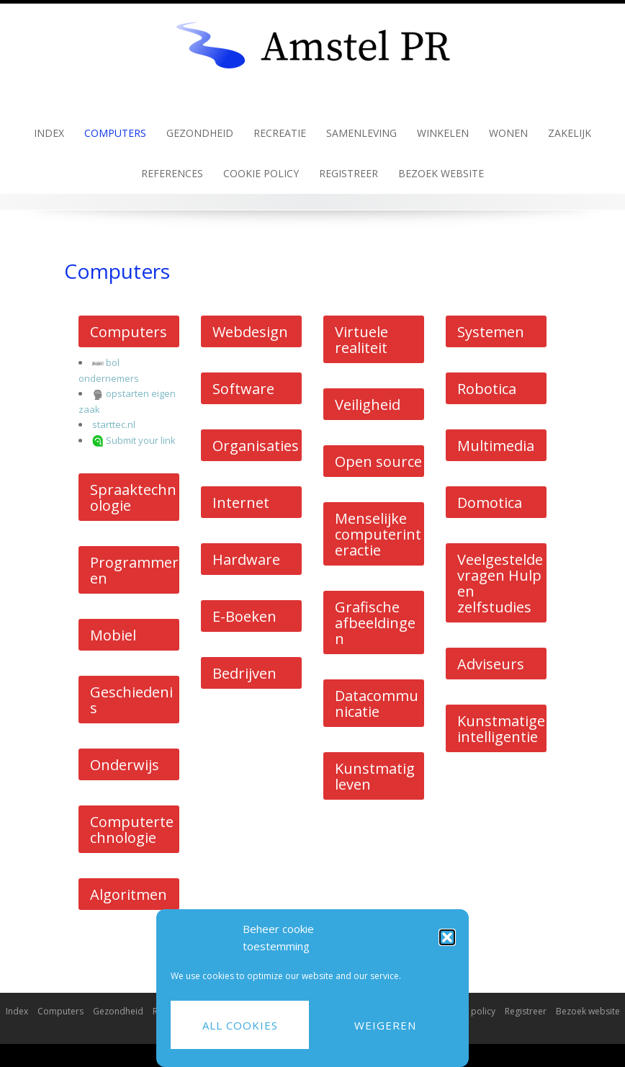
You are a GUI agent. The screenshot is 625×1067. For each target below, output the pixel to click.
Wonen (508, 133)
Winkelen (443, 133)
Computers (115, 133)
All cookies (240, 1025)
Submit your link (141, 440)
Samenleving (361, 133)
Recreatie (279, 133)
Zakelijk (569, 133)
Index (49, 133)
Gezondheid (199, 133)
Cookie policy (261, 173)
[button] (447, 937)
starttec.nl (113, 424)
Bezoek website (441, 173)
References (172, 173)
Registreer (348, 173)
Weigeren (385, 1025)
